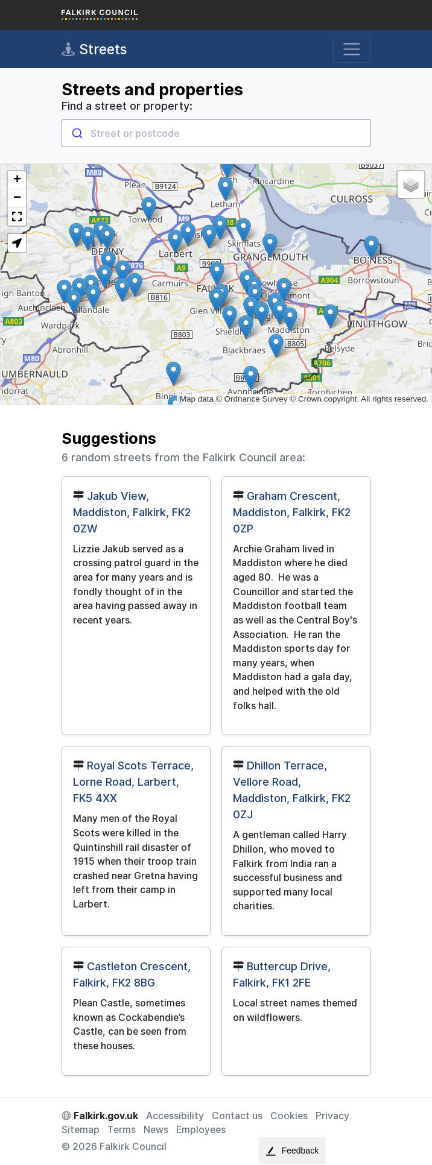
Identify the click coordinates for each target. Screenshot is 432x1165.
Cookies (289, 1116)
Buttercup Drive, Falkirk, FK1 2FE (282, 974)
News (156, 1129)
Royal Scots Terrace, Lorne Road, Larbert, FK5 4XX (133, 781)
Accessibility (175, 1116)
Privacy (332, 1116)
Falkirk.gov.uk (100, 1116)
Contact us (237, 1116)
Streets (94, 49)
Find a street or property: (127, 105)
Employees (201, 1129)
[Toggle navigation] (352, 49)
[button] (371, 247)
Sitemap (81, 1129)
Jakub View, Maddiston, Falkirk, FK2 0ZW (132, 512)
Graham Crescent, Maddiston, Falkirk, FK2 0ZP (292, 512)
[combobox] (216, 133)
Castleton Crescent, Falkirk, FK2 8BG (132, 974)
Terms (121, 1129)
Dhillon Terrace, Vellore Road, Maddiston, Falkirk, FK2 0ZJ (292, 790)
